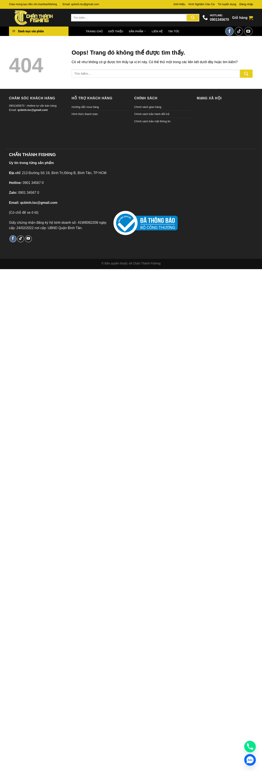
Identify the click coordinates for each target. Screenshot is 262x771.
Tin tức (173, 31)
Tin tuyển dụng (227, 4)
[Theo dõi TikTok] (239, 31)
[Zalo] (250, 760)
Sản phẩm (137, 31)
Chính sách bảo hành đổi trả (151, 114)
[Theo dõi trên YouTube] (248, 31)
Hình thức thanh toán (85, 114)
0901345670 (219, 19)
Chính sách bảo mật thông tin (152, 121)
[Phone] (250, 746)
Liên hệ (157, 31)
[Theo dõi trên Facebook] (229, 31)
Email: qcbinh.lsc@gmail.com (81, 4)
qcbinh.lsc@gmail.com (33, 110)
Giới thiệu (179, 4)
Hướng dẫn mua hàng (85, 107)
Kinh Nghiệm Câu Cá (202, 4)
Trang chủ (94, 31)
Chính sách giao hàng (147, 107)
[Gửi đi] (192, 18)
